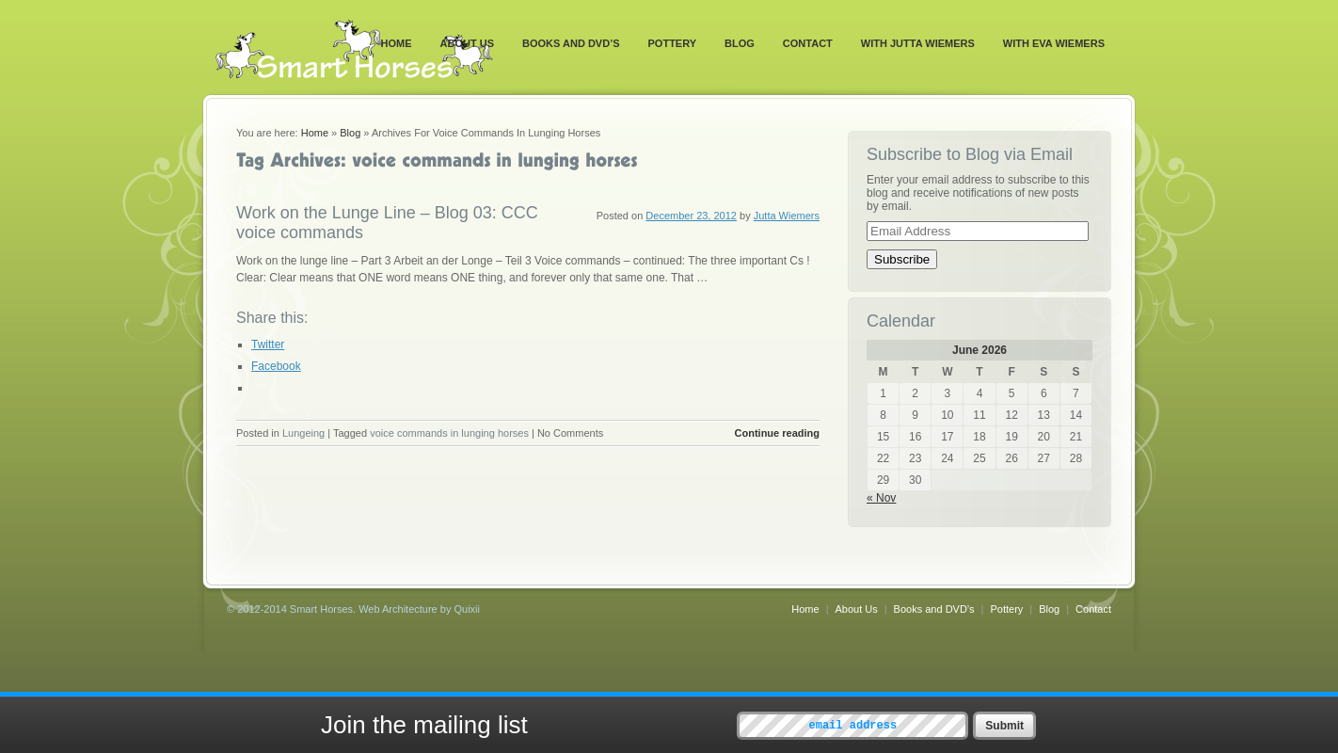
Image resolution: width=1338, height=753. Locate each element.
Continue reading (777, 433)
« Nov (881, 498)
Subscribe (902, 259)
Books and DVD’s (571, 43)
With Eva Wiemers (1054, 43)
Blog (740, 43)
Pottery (672, 43)
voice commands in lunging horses (449, 433)
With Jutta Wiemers (918, 43)
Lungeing (303, 433)
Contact (808, 43)
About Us (467, 43)
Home (396, 43)
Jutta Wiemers (787, 215)
